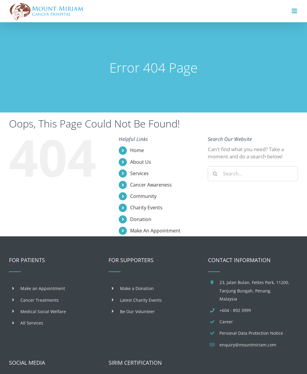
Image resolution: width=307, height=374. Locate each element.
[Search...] (253, 173)
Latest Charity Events (141, 300)
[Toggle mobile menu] (295, 11)
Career (226, 322)
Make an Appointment (42, 288)
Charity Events (146, 207)
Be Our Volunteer (137, 311)
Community (143, 196)
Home (137, 150)
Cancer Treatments (39, 300)
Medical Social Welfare (43, 311)
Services (139, 173)
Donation (140, 219)
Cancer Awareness (151, 184)
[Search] (215, 173)
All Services (31, 323)
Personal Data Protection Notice (251, 333)
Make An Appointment (155, 230)
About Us (140, 162)
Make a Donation (137, 288)
